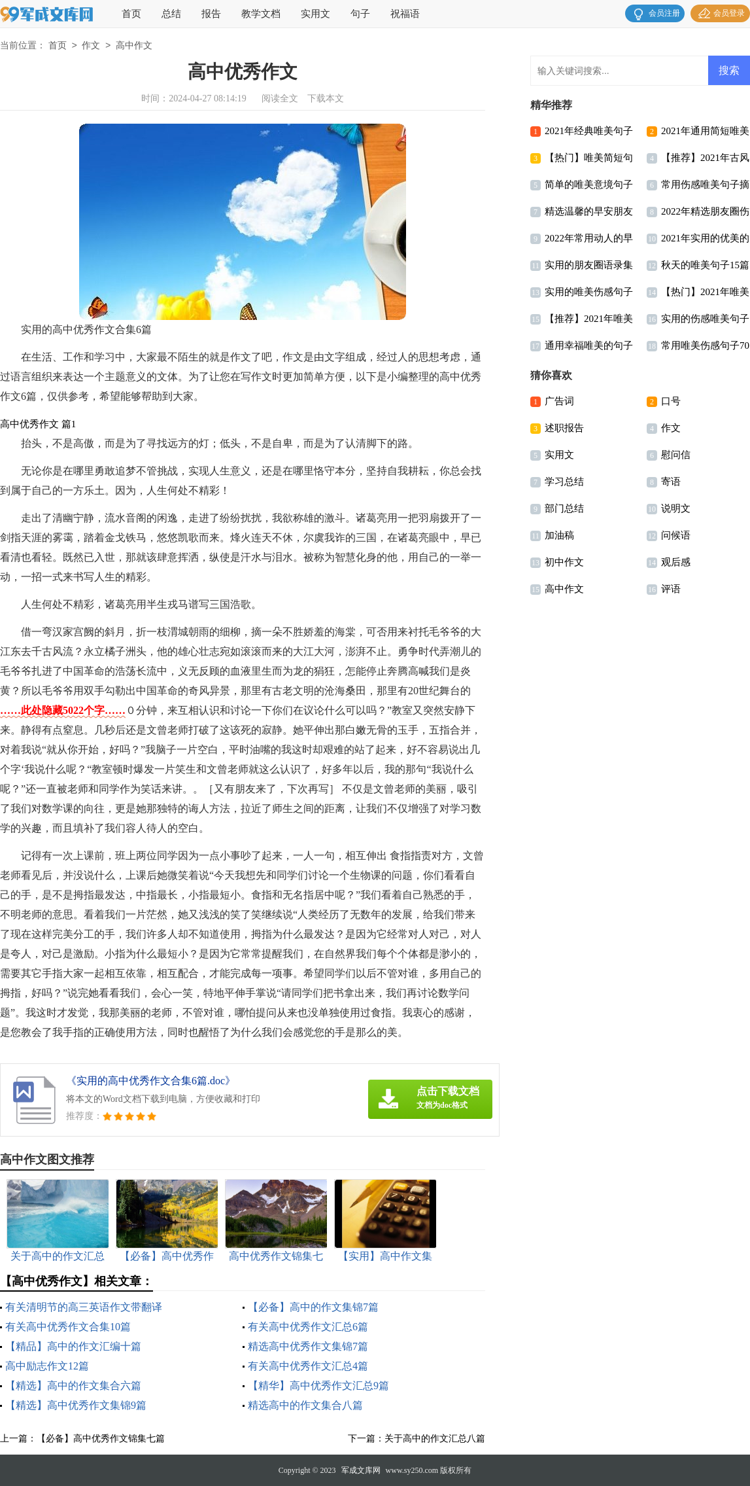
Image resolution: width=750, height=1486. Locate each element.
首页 (131, 14)
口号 (671, 401)
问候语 (675, 535)
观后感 (675, 562)
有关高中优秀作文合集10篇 (68, 1326)
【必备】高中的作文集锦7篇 (313, 1307)
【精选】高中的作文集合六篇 (73, 1385)
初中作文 (564, 562)
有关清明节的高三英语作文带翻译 (83, 1307)
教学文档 (261, 14)
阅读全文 (280, 98)
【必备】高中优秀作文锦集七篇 (101, 1438)
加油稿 (559, 535)
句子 (360, 14)
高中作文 (134, 46)
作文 (91, 46)
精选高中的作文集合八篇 (305, 1405)
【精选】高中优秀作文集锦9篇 (75, 1405)
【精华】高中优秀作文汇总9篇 (318, 1385)
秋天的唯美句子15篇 (705, 265)
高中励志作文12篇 (47, 1365)
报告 (211, 14)
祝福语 (405, 14)
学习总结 (564, 481)
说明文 (675, 508)
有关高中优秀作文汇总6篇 (308, 1326)
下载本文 (325, 98)
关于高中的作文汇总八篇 (434, 1438)
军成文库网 (361, 1470)
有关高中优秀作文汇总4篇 (308, 1365)
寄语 (671, 481)
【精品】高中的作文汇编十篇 (73, 1346)
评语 (671, 589)
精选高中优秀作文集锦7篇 (308, 1346)
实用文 (315, 14)
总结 (171, 14)
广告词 (559, 401)
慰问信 (675, 455)
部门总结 (564, 508)
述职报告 (564, 428)
